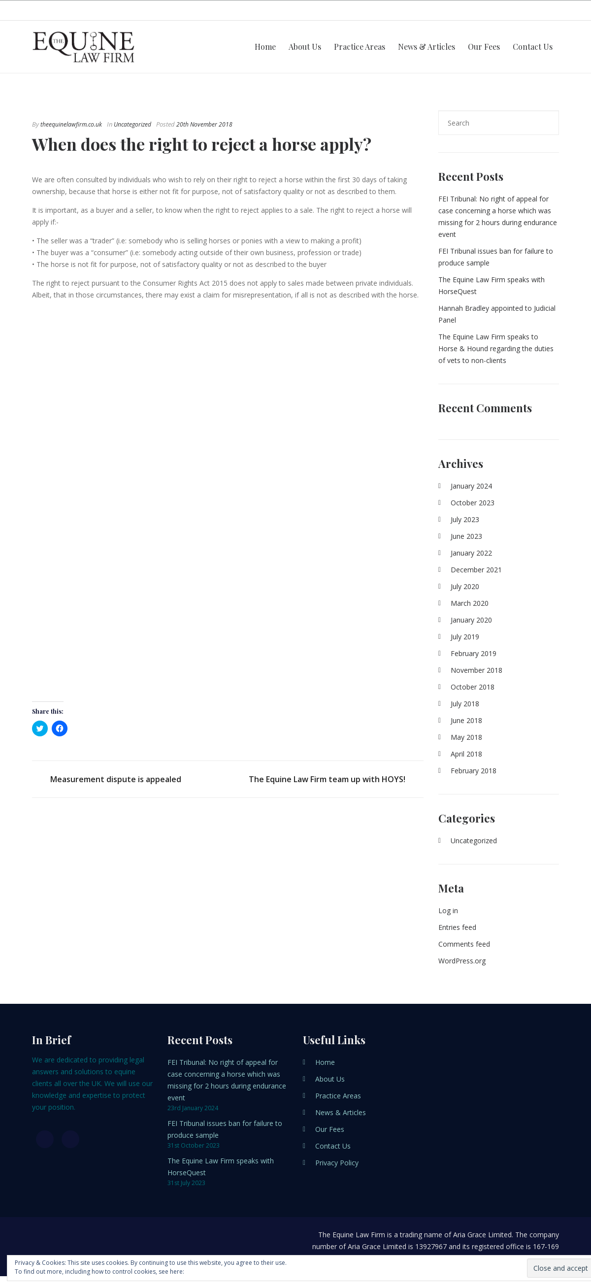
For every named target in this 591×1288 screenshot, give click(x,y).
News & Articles (426, 46)
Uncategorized (132, 124)
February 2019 (473, 653)
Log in (448, 910)
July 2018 (465, 703)
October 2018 (472, 687)
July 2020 (465, 586)
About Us (305, 46)
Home (265, 46)
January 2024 (471, 486)
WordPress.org (462, 960)
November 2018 (476, 670)
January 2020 (471, 620)
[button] (225, 501)
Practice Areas (359, 46)
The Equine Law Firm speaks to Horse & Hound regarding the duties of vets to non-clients (496, 348)
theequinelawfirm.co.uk (71, 124)
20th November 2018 (204, 124)
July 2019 (465, 636)
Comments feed (464, 944)
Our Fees (484, 46)
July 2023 (465, 519)
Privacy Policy (337, 1162)
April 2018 (466, 754)
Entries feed (457, 927)
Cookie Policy (204, 1271)
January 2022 (471, 553)
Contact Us (533, 46)
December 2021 (476, 569)
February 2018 (473, 770)
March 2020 (470, 603)
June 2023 (466, 536)
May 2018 (466, 737)
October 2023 (472, 502)
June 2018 (466, 720)
